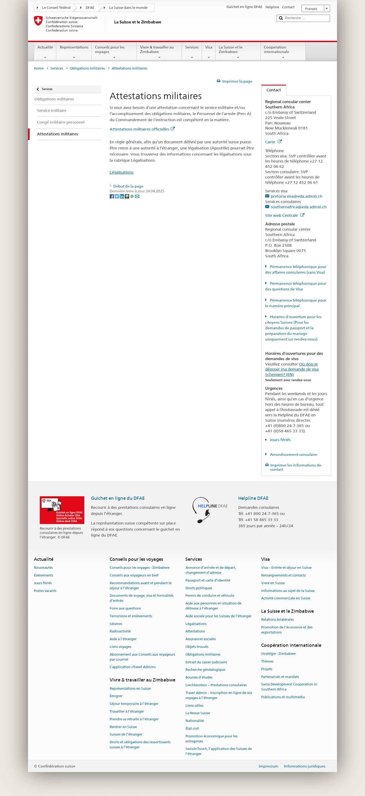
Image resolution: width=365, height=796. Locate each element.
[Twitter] (117, 196)
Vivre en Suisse (273, 583)
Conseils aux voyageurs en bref (134, 575)
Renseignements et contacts (283, 575)
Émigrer (116, 696)
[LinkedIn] (122, 196)
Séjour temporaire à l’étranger (134, 704)
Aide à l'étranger (123, 639)
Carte (273, 141)
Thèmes (267, 661)
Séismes (116, 624)
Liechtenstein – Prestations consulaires (216, 685)
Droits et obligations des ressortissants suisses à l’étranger (140, 744)
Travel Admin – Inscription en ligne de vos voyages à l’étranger (218, 695)
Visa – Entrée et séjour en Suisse (286, 568)
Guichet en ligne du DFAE (118, 498)
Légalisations (121, 172)
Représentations (74, 52)
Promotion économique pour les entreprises (211, 738)
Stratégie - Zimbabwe (278, 654)
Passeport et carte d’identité (207, 580)
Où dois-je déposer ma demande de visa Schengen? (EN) (292, 369)
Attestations (195, 631)
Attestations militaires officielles (142, 129)
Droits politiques (198, 588)
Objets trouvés (196, 647)
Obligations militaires (87, 68)
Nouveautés (43, 568)
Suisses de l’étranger (126, 735)
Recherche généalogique (205, 670)
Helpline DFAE (253, 498)
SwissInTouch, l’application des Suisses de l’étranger (218, 751)
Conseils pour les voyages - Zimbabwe (139, 568)
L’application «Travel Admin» (133, 667)
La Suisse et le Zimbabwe (238, 52)
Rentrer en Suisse (123, 727)
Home (38, 68)
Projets (266, 669)
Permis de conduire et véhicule (209, 596)
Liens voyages (120, 647)
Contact (271, 89)
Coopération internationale (283, 52)
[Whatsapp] (132, 196)
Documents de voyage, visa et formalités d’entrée (141, 598)
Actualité (45, 52)
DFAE (90, 8)
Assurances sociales (200, 639)
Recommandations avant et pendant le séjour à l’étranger (141, 585)
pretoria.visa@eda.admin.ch (296, 196)
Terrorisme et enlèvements (131, 616)
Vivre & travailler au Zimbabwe (159, 52)
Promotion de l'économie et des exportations (286, 630)
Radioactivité (120, 631)
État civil (192, 728)
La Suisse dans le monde (128, 8)
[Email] (137, 196)
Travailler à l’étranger (127, 711)
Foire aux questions (125, 608)
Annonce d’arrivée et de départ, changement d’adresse (210, 570)
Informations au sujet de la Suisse (288, 591)
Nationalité (194, 721)
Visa (208, 52)
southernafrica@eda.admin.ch (299, 206)
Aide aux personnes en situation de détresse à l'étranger (213, 605)
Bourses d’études (198, 678)
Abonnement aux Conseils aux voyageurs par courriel (142, 656)
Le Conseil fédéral (56, 8)
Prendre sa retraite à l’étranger (134, 719)
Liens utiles (194, 706)
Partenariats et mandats (280, 677)
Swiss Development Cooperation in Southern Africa (289, 687)
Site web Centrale (284, 215)
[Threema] (127, 196)
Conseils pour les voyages (114, 52)
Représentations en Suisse (130, 689)
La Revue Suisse (197, 713)
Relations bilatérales (277, 620)
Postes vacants (45, 591)
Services (192, 52)
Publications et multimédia (283, 697)
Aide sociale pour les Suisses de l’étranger (218, 616)
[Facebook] (112, 196)
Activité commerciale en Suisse (285, 598)
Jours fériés (280, 439)
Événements (43, 575)
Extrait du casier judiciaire (206, 662)
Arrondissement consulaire (293, 454)
